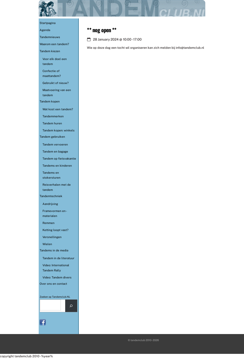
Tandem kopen (50, 101)
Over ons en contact (53, 283)
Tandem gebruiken (52, 136)
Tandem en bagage (55, 151)
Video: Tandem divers (57, 277)
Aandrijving (50, 203)
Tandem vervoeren (55, 144)
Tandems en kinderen (57, 165)
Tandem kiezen (50, 51)
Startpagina (47, 23)
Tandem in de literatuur (58, 258)
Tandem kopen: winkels (59, 130)
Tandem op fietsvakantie (59, 158)
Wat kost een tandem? (58, 109)
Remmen (49, 223)
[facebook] (43, 322)
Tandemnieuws (50, 37)
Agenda (45, 30)
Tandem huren (52, 123)
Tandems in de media (54, 250)
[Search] (71, 306)
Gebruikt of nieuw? (56, 83)
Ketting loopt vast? (55, 230)
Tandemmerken (53, 116)
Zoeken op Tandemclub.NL (55, 296)
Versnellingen (52, 237)
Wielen (47, 244)
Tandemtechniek (51, 196)
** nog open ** (101, 30)
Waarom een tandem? (54, 44)
